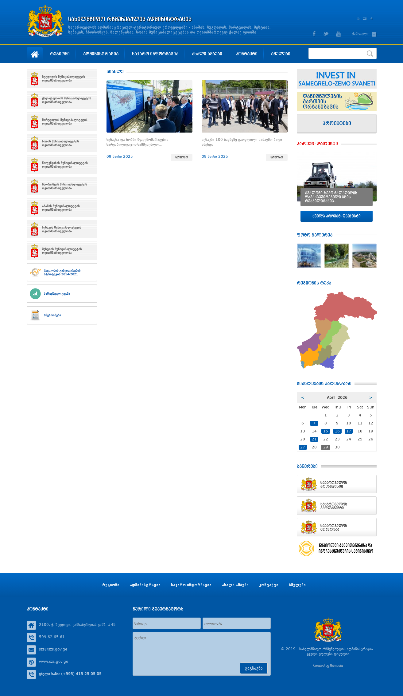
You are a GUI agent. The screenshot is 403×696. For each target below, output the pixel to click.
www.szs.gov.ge (53, 661)
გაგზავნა (254, 668)
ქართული (360, 33)
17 (348, 431)
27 (302, 447)
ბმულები (280, 53)
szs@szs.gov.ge (53, 649)
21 (314, 439)
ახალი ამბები (207, 53)
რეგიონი (60, 53)
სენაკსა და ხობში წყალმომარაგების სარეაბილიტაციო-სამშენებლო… (138, 142)
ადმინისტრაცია (100, 53)
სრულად (181, 157)
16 (337, 431)
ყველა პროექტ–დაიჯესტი (336, 216)
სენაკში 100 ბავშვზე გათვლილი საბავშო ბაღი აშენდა (242, 142)
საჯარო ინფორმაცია (155, 53)
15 (325, 431)
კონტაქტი (247, 53)
